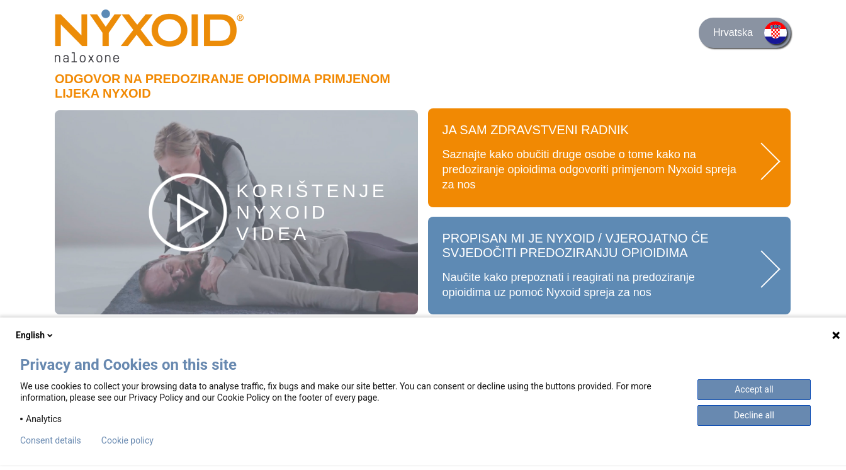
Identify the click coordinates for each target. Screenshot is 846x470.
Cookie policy (127, 440)
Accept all (754, 389)
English (35, 335)
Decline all (754, 415)
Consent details (50, 440)
